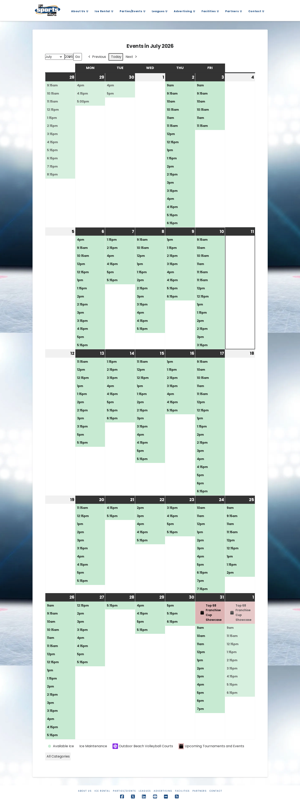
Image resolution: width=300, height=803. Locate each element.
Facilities (182, 791)
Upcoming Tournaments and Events (211, 746)
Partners (200, 791)
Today (116, 56)
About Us (85, 791)
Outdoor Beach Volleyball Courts (143, 746)
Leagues (145, 791)
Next (132, 57)
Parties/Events (124, 791)
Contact (216, 791)
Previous (97, 57)
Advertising (163, 791)
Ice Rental (102, 791)
